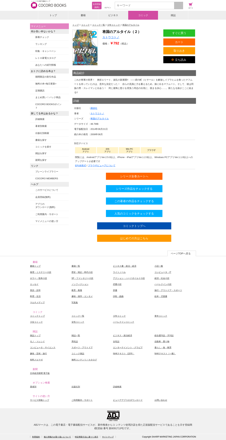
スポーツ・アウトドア (82, 347)
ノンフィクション (80, 284)
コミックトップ (37, 316)
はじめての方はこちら (134, 238)
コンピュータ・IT (162, 272)
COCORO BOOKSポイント (48, 106)
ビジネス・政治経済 (122, 335)
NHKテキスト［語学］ (123, 353)
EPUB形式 (80, 165)
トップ (53, 15)
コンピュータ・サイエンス (42, 347)
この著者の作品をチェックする (134, 201)
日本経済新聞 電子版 (40, 373)
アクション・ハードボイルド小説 (129, 278)
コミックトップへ (134, 225)
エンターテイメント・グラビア (128, 347)
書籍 (83, 15)
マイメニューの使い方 (46, 221)
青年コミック (160, 316)
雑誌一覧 (76, 335)
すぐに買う (179, 33)
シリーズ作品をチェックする (134, 188)
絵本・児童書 (160, 296)
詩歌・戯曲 (118, 296)
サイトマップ (108, 437)
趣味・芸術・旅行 (38, 353)
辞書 (115, 290)
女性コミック (78, 322)
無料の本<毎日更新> (45, 83)
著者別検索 (41, 126)
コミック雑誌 (78, 353)
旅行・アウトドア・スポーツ (168, 290)
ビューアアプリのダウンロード (128, 400)
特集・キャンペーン (45, 51)
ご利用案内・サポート (46, 214)
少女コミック (36, 322)
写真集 (75, 302)
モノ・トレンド (37, 341)
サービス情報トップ (39, 400)
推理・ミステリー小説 (40, 272)
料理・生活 (35, 296)
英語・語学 (35, 290)
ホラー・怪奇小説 (38, 278)
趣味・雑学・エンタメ (82, 296)
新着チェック (42, 37)
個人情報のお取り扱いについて (57, 437)
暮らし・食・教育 (162, 347)
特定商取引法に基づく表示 (86, 437)
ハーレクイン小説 (162, 284)
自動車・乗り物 (161, 341)
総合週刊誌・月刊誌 (164, 335)
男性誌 (75, 341)
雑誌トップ (35, 335)
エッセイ (34, 284)
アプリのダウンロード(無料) (45, 205)
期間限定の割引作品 (45, 76)
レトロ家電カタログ (45, 58)
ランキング (41, 44)
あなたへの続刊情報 (45, 65)
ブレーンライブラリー (46, 171)
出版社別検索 (42, 133)
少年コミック (119, 316)
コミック (143, 15)
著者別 (33, 386)
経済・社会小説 (161, 278)
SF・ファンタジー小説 (82, 278)
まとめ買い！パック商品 (48, 97)
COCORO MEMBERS (46, 178)
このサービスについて (46, 190)
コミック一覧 (78, 316)
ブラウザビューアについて (101, 165)
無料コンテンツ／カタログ (84, 360)
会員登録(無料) (43, 197)
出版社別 (76, 386)
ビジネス (113, 15)
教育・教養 (77, 290)
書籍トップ (35, 266)
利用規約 (36, 437)
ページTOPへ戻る (181, 253)
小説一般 (158, 266)
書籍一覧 (76, 266)
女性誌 (116, 341)
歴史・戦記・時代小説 (82, 272)
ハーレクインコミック (123, 322)
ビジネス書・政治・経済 (124, 266)
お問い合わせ (160, 400)
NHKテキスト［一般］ (165, 353)
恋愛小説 (117, 284)
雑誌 (173, 15)
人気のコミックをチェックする (134, 213)
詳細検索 (39, 119)
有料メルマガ (36, 360)
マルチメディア (37, 302)
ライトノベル (119, 272)
